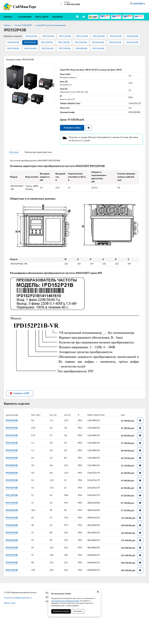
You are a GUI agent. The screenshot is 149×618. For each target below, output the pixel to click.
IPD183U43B (98, 42)
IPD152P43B (99, 36)
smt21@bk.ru (139, 4)
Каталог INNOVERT (23, 25)
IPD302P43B (132, 36)
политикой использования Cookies (65, 601)
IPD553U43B (48, 49)
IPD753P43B (64, 49)
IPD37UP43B (13, 49)
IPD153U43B (81, 42)
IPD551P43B (48, 36)
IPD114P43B (98, 49)
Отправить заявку (72, 129)
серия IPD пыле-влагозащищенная (51, 25)
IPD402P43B (13, 42)
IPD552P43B (30, 42)
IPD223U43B (115, 42)
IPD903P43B (81, 49)
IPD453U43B (30, 49)
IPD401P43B (31, 36)
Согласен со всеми (61, 611)
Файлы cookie (10, 606)
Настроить (78, 611)
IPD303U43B (132, 42)
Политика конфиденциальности (18, 601)
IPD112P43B (82, 36)
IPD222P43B (115, 36)
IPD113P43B (64, 42)
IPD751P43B (65, 36)
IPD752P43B (47, 42)
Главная (7, 25)
